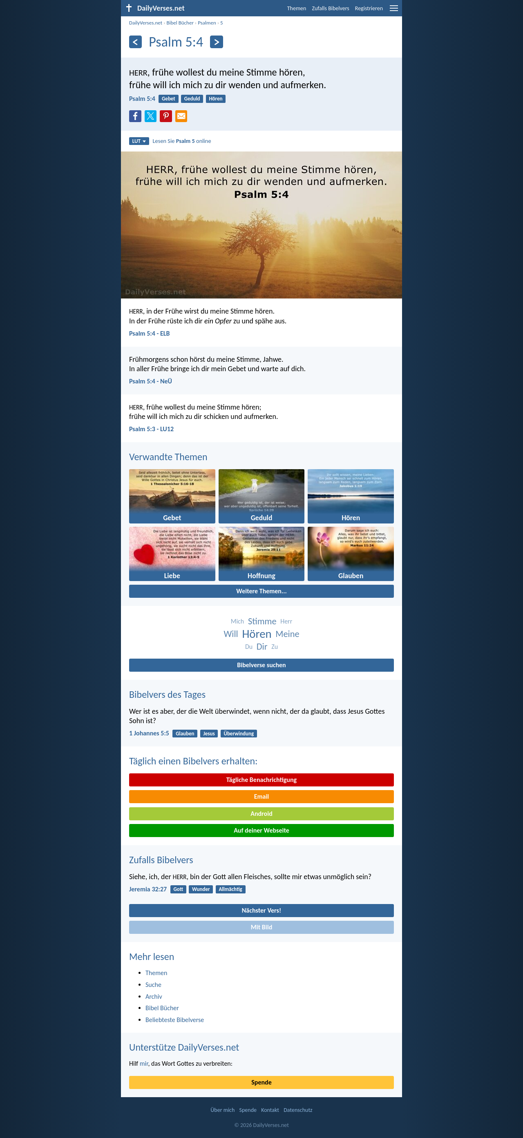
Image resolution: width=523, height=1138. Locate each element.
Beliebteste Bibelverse (174, 1020)
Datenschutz (298, 1110)
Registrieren (369, 8)
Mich (237, 621)
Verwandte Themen (168, 457)
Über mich (222, 1110)
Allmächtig (230, 889)
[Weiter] (216, 42)
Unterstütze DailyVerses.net (184, 1047)
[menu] (394, 11)
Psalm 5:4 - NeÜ (150, 381)
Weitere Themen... (261, 591)
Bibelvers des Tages (167, 694)
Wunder (201, 889)
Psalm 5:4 (142, 98)
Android (261, 813)
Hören (215, 99)
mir (144, 1063)
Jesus (209, 733)
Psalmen (207, 23)
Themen (296, 8)
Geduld (192, 99)
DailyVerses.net (145, 23)
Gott (178, 889)
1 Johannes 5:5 (149, 733)
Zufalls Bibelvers (330, 8)
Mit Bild (262, 927)
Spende (261, 1082)
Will (231, 633)
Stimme (262, 621)
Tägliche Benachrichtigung (261, 780)
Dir (262, 646)
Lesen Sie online (182, 141)
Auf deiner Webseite (261, 830)
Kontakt (270, 1110)
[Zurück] (135, 42)
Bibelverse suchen (261, 665)
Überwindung (239, 733)
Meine (287, 633)
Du (249, 646)
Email (261, 796)
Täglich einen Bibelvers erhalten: (193, 761)
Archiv (153, 996)
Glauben (185, 733)
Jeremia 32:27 (148, 889)
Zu (274, 646)
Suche (153, 985)
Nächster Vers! (261, 910)
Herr (286, 621)
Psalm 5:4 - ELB (149, 333)
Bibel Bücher (180, 23)
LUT (139, 141)
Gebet (168, 99)
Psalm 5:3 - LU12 (151, 429)
